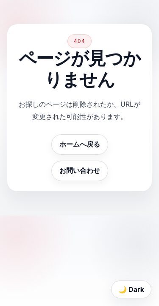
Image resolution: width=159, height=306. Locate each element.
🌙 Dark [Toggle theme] (131, 289)
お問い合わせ (79, 170)
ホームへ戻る (79, 144)
